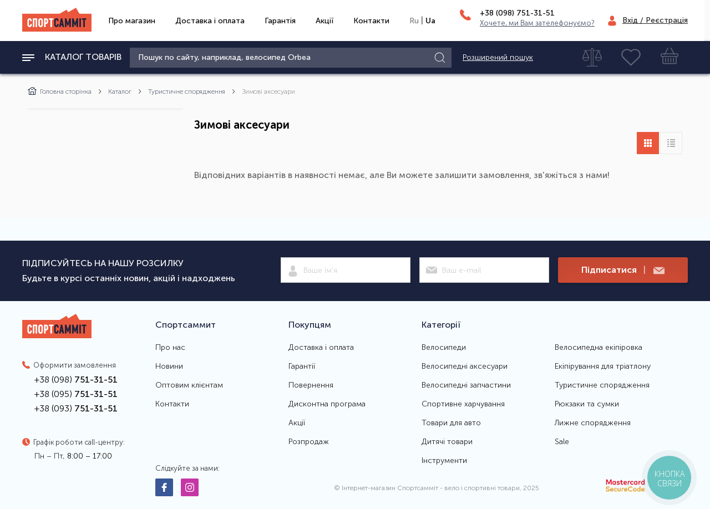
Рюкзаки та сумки (587, 404)
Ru (414, 21)
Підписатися (623, 270)
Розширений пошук (498, 58)
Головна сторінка (60, 91)
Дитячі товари (447, 442)
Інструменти (444, 461)
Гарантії (301, 366)
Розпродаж (308, 442)
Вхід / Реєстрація (655, 20)
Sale (562, 442)
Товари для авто (451, 423)
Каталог (119, 91)
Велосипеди (444, 348)
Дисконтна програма (327, 404)
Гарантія (280, 21)
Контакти (371, 21)
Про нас (170, 348)
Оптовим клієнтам (189, 385)
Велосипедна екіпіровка (598, 348)
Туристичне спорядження (186, 91)
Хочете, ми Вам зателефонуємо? (537, 23)
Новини (169, 366)
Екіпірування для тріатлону (603, 366)
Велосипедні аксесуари (465, 366)
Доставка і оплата (210, 21)
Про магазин (131, 21)
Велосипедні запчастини (466, 385)
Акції (324, 21)
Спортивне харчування (463, 404)
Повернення (310, 385)
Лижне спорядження (593, 423)
